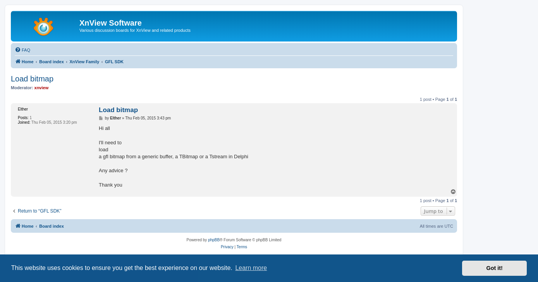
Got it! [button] (494, 268)
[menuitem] (22, 50)
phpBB (214, 240)
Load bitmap (32, 78)
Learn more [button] (251, 268)
